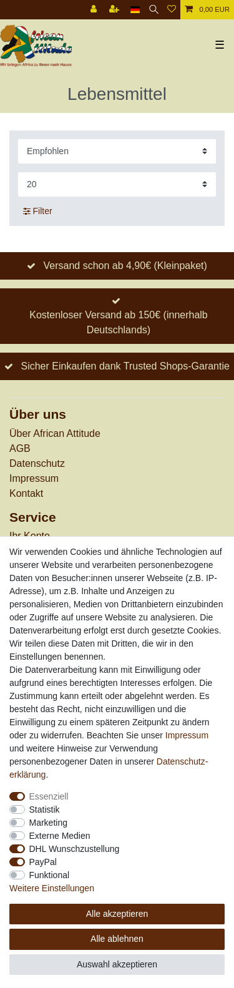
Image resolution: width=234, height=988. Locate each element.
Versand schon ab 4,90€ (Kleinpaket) (125, 265)
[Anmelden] (95, 9)
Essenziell (49, 796)
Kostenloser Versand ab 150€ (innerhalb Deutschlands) (118, 322)
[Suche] (153, 9)
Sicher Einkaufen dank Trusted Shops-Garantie (125, 366)
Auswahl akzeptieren (117, 964)
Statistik (44, 809)
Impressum (34, 478)
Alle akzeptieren (117, 914)
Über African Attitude (54, 433)
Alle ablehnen (117, 939)
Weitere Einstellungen (51, 888)
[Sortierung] (117, 151)
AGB (20, 448)
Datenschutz (37, 463)
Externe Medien (59, 836)
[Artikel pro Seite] (117, 184)
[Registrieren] (115, 9)
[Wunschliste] (171, 9)
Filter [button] (37, 211)
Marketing (48, 823)
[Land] (135, 9)
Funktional (49, 875)
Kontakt (26, 493)
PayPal (43, 862)
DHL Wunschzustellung (74, 849)
